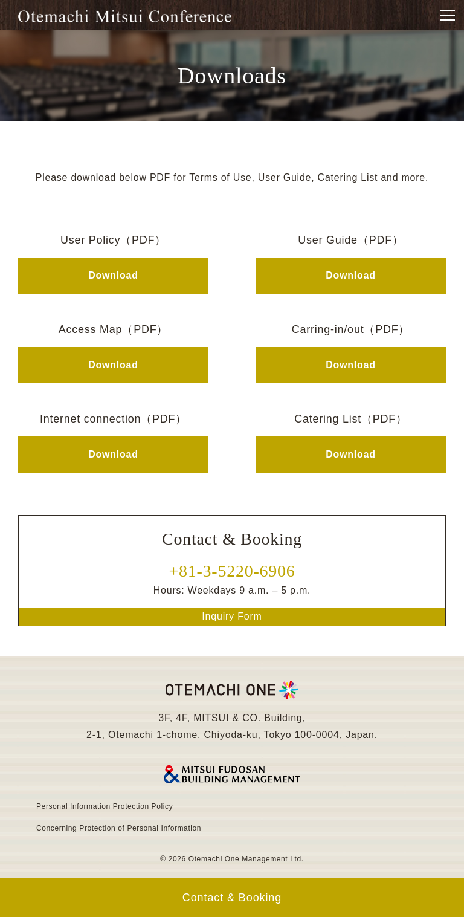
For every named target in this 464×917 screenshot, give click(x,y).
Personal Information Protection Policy (104, 807)
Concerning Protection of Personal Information (118, 828)
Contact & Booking (232, 898)
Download (113, 275)
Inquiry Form (232, 616)
